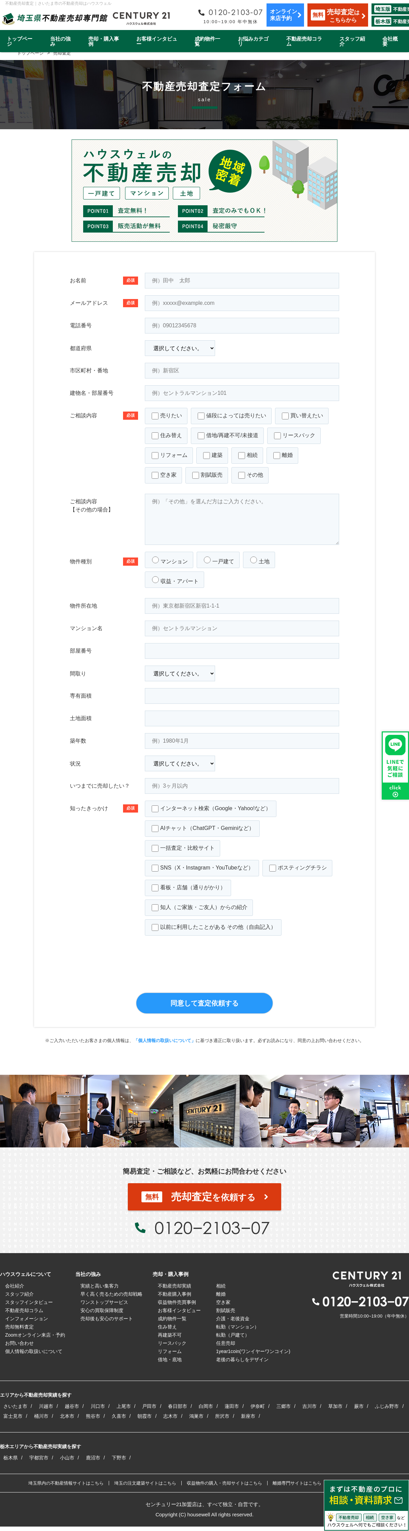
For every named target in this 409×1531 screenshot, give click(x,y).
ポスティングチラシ (298, 868)
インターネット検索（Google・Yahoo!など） (211, 808)
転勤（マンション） (237, 1326)
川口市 (98, 1406)
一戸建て (219, 560)
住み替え (167, 435)
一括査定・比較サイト (183, 848)
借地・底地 (170, 1359)
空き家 (164, 475)
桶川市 (41, 1416)
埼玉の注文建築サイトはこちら (145, 1483)
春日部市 (177, 1406)
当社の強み (60, 41)
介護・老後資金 (232, 1318)
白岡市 (206, 1406)
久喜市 (119, 1416)
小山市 (67, 1457)
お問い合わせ (19, 1343)
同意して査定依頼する (204, 1003)
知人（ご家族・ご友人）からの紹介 (199, 907)
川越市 (46, 1406)
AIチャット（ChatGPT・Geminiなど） (203, 828)
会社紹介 (14, 1286)
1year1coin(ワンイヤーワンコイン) (253, 1351)
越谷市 (72, 1406)
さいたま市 (15, 1406)
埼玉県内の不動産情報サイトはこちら (66, 1483)
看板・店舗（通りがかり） (189, 888)
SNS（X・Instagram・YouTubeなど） (203, 868)
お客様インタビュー (156, 41)
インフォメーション (26, 1318)
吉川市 (309, 1406)
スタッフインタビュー (29, 1302)
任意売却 (225, 1343)
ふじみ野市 (387, 1406)
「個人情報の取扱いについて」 (165, 1040)
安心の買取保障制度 (101, 1310)
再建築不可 (170, 1335)
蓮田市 (232, 1406)
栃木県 (10, 1457)
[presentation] (204, 973)
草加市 (335, 1406)
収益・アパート (175, 580)
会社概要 (390, 41)
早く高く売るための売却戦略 (111, 1294)
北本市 (67, 1416)
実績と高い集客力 (99, 1286)
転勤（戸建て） (232, 1335)
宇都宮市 (38, 1457)
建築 (213, 455)
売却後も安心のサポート (106, 1318)
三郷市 (283, 1406)
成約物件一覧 (207, 41)
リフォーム (169, 455)
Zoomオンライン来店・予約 (35, 1335)
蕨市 (359, 1406)
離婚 (283, 455)
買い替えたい (302, 416)
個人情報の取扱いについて (33, 1351)
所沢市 (222, 1416)
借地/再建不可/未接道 (228, 435)
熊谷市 (93, 1416)
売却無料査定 (19, 1326)
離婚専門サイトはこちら (297, 1483)
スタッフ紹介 (352, 41)
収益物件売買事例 (177, 1302)
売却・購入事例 (103, 41)
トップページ (19, 41)
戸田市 (149, 1406)
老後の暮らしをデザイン (242, 1359)
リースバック (294, 435)
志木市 (170, 1416)
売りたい (167, 416)
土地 (260, 560)
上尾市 (124, 1406)
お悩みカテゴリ (253, 41)
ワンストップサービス (104, 1302)
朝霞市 (144, 1416)
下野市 (119, 1457)
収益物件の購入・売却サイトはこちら (224, 1483)
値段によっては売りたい (232, 416)
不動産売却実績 (174, 1286)
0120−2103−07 (212, 1227)
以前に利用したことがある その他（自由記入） (214, 927)
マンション (170, 560)
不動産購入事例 (174, 1294)
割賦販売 (207, 475)
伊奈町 (258, 1406)
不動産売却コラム (304, 41)
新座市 (248, 1416)
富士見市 (12, 1416)
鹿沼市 (93, 1457)
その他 (250, 475)
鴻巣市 (196, 1416)
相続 (248, 455)
